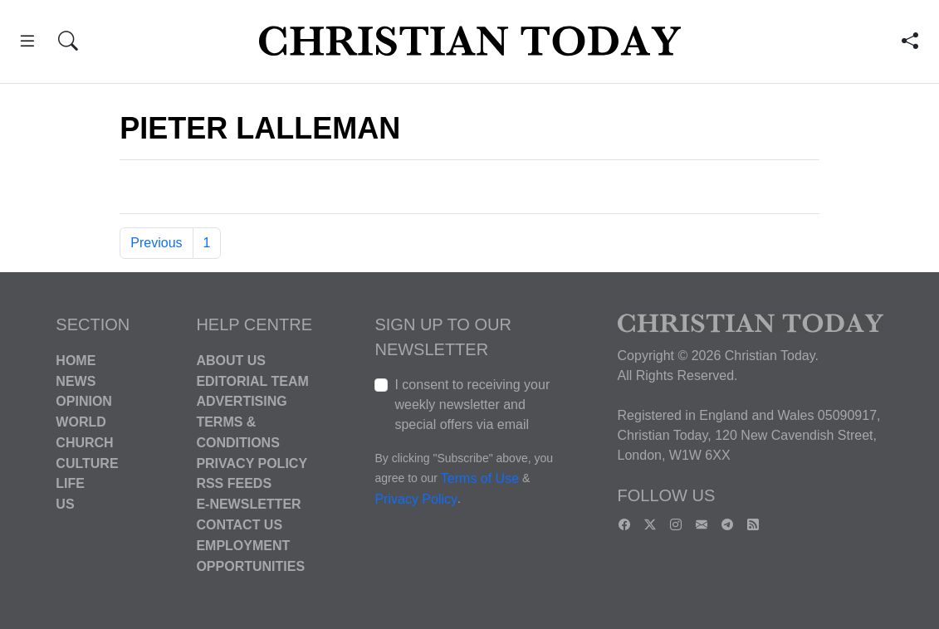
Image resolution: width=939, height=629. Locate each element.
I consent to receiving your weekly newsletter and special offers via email (472, 405)
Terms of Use (480, 478)
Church (84, 443)
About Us (231, 361)
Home (75, 361)
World (80, 422)
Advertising (241, 401)
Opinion (84, 401)
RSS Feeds (233, 483)
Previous (156, 243)
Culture (87, 463)
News (75, 380)
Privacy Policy (251, 463)
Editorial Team (252, 380)
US (65, 504)
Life (70, 483)
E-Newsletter (248, 504)
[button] (27, 44)
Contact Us (239, 525)
